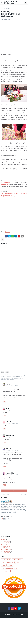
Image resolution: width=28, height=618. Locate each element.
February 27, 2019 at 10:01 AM (12, 450)
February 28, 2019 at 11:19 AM (12, 474)
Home (2, 8)
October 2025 (6, 541)
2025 (4, 539)
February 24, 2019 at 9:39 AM (12, 423)
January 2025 (6, 546)
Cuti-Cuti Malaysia (17, 559)
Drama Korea (10, 562)
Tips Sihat (14, 571)
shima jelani (10, 435)
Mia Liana (9, 449)
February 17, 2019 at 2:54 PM (12, 410)
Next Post (23, 494)
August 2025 (6, 542)
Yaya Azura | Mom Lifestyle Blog (10, 2)
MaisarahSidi (10, 473)
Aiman (8, 408)
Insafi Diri (18, 562)
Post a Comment (14, 491)
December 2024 (7, 549)
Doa (3, 562)
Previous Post (5, 494)
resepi (21, 571)
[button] (1, 2)
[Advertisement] (14, 38)
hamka (8, 384)
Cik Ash (8, 422)
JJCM (3, 565)
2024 (4, 547)
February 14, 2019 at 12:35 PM (12, 385)
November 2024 (7, 551)
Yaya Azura (20, 614)
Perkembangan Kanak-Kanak (9, 568)
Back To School (6, 559)
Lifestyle (10, 565)
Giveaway (7, 8)
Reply (4, 401)
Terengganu (5, 571)
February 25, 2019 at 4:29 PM (12, 437)
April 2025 (6, 544)
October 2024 (6, 552)
